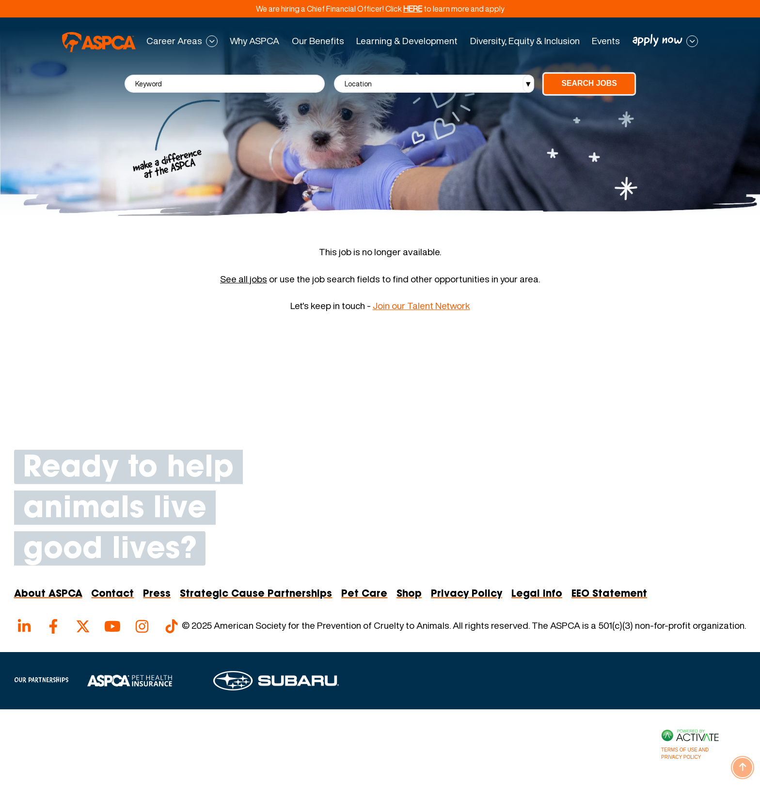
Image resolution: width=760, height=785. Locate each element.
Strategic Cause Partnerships (256, 594)
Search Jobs (589, 83)
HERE (412, 9)
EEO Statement (609, 594)
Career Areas (174, 41)
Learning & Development (407, 41)
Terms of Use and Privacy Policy (685, 753)
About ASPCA (48, 594)
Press (157, 594)
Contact (112, 594)
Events (606, 41)
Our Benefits (318, 41)
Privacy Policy (466, 594)
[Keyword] (225, 84)
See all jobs (243, 279)
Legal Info (536, 594)
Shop (409, 594)
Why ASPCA (254, 41)
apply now (657, 40)
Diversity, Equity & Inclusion (525, 41)
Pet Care (364, 594)
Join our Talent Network (421, 305)
